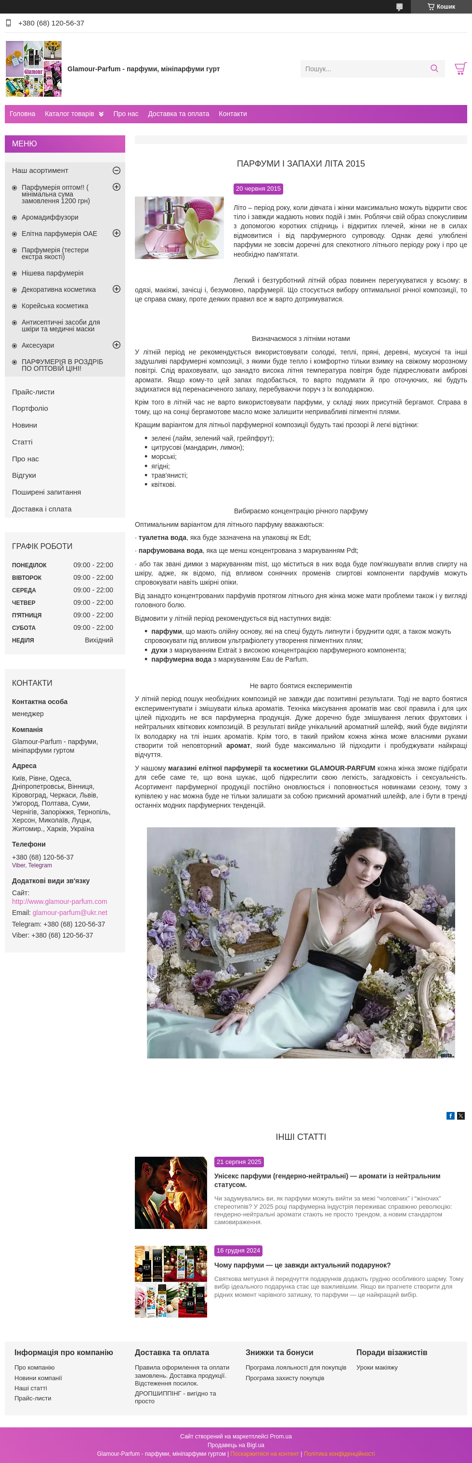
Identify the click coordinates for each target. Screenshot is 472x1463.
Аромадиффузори (50, 217)
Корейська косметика (55, 306)
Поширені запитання (46, 492)
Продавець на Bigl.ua (236, 1445)
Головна (22, 114)
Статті (22, 442)
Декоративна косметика (59, 289)
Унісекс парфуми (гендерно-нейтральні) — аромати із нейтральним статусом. (327, 1180)
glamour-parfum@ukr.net (70, 912)
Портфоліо (30, 408)
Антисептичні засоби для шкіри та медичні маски (61, 325)
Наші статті (30, 1388)
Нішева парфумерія (52, 273)
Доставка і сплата (42, 509)
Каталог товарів (69, 114)
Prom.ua (281, 1436)
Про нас (125, 114)
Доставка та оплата (178, 114)
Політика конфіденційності (339, 1453)
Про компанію (34, 1367)
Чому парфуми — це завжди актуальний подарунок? (302, 1265)
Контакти (233, 114)
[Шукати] (434, 69)
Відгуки (24, 475)
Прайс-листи (33, 392)
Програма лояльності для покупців (296, 1367)
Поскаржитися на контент (265, 1453)
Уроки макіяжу (377, 1367)
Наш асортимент (40, 170)
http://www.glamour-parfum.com (59, 901)
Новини (24, 425)
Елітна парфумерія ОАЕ (59, 233)
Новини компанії (38, 1378)
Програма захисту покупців (285, 1378)
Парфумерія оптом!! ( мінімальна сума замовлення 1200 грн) (56, 194)
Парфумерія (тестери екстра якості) (55, 253)
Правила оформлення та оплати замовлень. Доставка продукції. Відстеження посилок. (182, 1375)
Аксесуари (38, 345)
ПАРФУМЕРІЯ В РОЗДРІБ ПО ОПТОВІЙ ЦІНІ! (62, 365)
